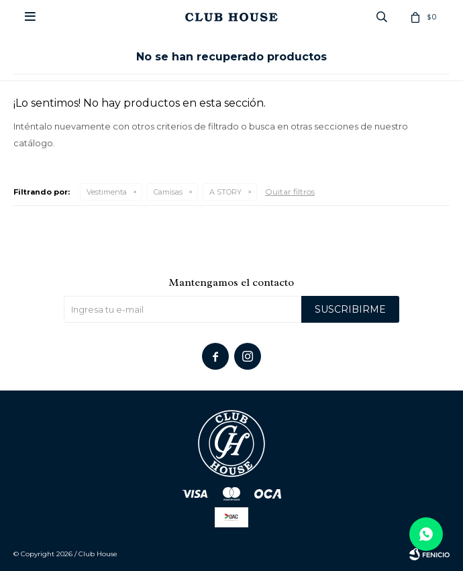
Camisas (168, 192)
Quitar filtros (290, 192)
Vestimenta (107, 192)
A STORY (225, 192)
